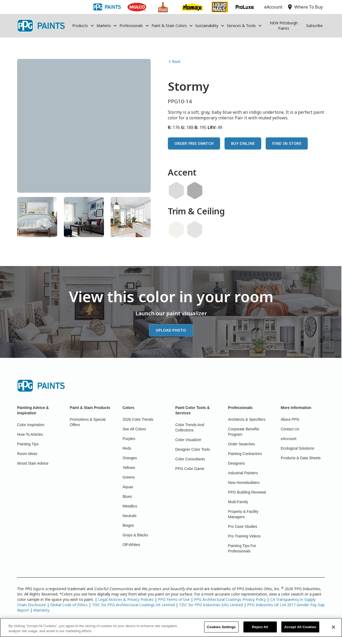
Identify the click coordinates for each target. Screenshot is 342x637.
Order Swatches (241, 444)
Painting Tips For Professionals (242, 548)
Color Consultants (190, 459)
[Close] (333, 630)
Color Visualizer (188, 440)
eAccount (288, 439)
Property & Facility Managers (243, 514)
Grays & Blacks (135, 535)
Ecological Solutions (297, 448)
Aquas (128, 487)
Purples (129, 439)
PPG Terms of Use (174, 599)
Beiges (128, 525)
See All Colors (134, 429)
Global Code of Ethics (69, 604)
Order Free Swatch (193, 143)
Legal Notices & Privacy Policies (126, 599)
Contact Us (290, 429)
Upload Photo (171, 330)
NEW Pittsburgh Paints (284, 25)
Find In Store (286, 143)
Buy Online (243, 143)
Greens (129, 477)
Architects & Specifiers (246, 419)
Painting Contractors (245, 454)
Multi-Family (238, 502)
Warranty (41, 610)
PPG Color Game (189, 469)
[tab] (37, 217)
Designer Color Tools (192, 449)
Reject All (260, 630)
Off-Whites (131, 545)
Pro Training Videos (244, 536)
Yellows (129, 467)
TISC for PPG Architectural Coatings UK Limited (133, 604)
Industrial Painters (243, 473)
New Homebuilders (243, 482)
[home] (41, 25)
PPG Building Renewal (247, 492)
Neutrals (130, 516)
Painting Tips (27, 444)
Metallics (130, 506)
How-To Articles (30, 434)
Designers (236, 463)
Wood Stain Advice (32, 463)
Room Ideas (27, 454)
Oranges (130, 458)
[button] (83, 26)
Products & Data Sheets (301, 458)
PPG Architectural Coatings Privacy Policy (230, 599)
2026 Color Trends (138, 419)
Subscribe (314, 25)
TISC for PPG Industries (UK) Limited (211, 604)
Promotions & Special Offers (88, 422)
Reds (127, 448)
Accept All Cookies (300, 630)
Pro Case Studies (242, 526)
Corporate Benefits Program (243, 432)
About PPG (290, 419)
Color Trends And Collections (189, 427)
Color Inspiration (30, 425)
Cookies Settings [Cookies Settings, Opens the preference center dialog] (221, 630)
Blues (127, 496)
